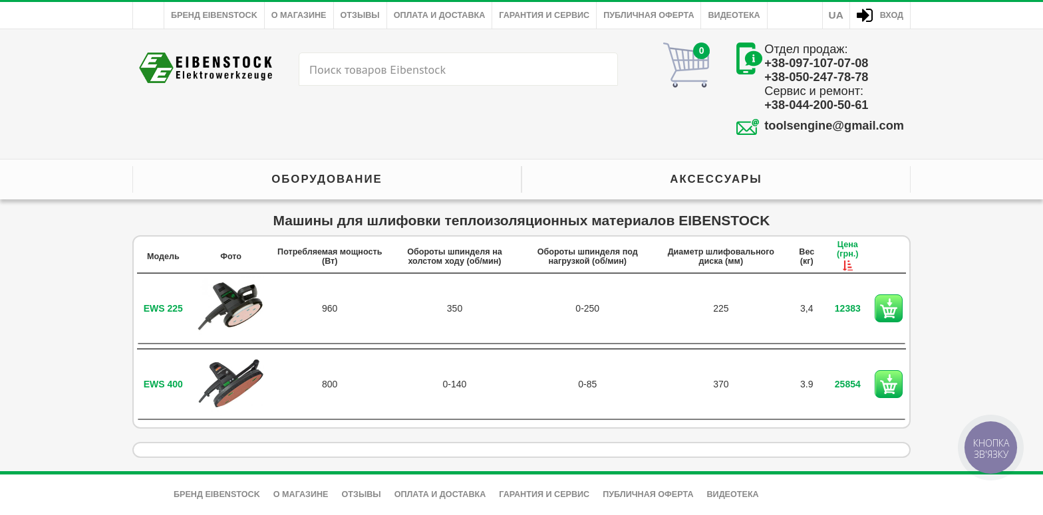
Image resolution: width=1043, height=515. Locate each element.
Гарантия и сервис (544, 15)
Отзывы (360, 15)
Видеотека (734, 15)
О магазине (299, 15)
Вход (891, 15)
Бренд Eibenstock (214, 15)
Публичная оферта (648, 15)
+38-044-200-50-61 (816, 105)
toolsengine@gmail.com (834, 125)
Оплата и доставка (440, 15)
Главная (148, 15)
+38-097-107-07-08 (816, 63)
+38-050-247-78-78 (816, 77)
